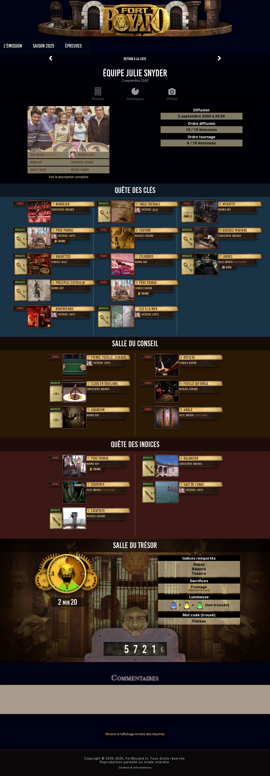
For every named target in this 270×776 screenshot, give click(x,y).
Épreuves (93, 47)
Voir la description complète (68, 177)
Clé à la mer (148, 309)
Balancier (191, 458)
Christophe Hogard (82, 162)
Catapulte (98, 511)
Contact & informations (135, 767)
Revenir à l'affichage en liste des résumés (135, 734)
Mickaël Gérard (80, 170)
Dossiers (166, 47)
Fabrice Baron (38, 170)
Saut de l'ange (194, 484)
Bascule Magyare (235, 230)
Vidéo (226, 267)
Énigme (60, 241)
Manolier (62, 204)
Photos (119, 47)
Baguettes (63, 256)
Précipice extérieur (70, 283)
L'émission (33, 47)
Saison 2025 (63, 47)
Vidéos (142, 47)
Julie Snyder (44, 155)
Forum (191, 47)
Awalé (188, 410)
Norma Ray (36, 162)
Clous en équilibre (104, 384)
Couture (145, 230)
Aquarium (98, 410)
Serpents (97, 484)
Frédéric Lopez (86, 155)
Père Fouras (64, 230)
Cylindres (146, 256)
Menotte (229, 204)
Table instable (149, 204)
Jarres (227, 256)
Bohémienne (64, 309)
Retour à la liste (135, 59)
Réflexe (189, 357)
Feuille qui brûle (196, 384)
